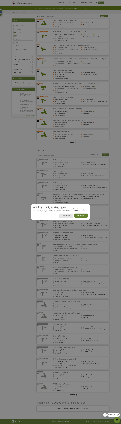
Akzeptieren (81, 215)
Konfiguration (66, 215)
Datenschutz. (53, 212)
